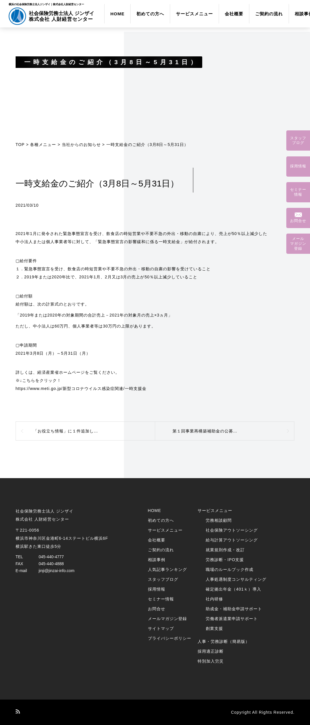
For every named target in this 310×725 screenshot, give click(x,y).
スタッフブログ (163, 579)
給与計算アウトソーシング (232, 540)
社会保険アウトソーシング (232, 530)
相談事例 (156, 559)
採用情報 (156, 589)
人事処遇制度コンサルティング (236, 579)
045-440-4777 (51, 556)
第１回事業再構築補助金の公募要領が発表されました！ (226, 431)
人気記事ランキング (167, 569)
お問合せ (156, 608)
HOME (117, 13)
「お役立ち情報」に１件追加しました (70, 431)
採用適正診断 (211, 651)
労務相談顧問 (219, 520)
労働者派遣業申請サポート (232, 618)
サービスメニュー (194, 13)
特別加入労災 (211, 661)
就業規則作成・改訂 (225, 550)
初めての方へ (150, 13)
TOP (20, 144)
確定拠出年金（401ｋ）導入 (233, 589)
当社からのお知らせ (81, 144)
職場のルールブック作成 (229, 569)
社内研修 (214, 599)
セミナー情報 (161, 599)
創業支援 (214, 628)
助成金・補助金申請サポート (234, 608)
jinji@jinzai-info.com (57, 570)
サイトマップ (161, 628)
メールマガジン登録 (167, 618)
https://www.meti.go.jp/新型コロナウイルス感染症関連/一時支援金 (81, 388)
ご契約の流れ (269, 13)
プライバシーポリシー (169, 638)
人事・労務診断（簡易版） (224, 641)
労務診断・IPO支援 (225, 559)
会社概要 (234, 13)
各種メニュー (43, 144)
